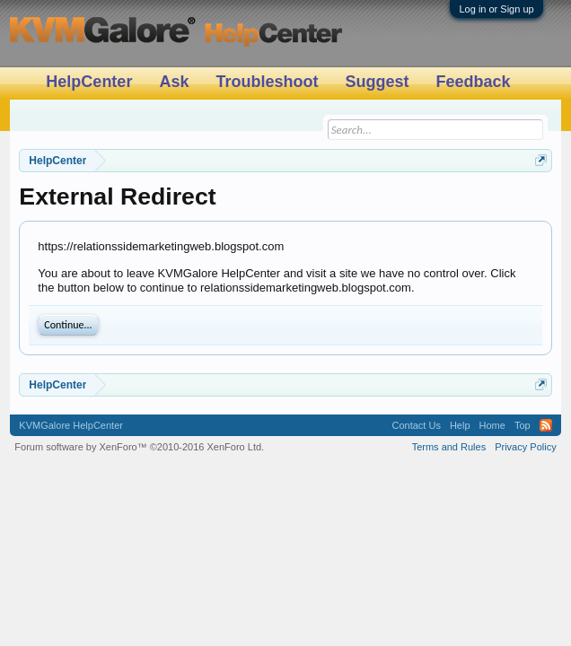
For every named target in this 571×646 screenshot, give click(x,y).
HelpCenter (89, 82)
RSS (546, 425)
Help (460, 425)
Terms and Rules (449, 446)
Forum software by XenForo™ (139, 446)
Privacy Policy (525, 446)
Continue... (68, 325)
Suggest (376, 82)
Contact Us (416, 425)
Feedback (472, 82)
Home (492, 425)
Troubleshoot (266, 82)
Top (522, 425)
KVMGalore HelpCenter (71, 425)
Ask (174, 82)
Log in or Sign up (496, 9)
